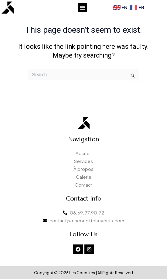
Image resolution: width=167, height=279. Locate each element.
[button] (82, 7)
